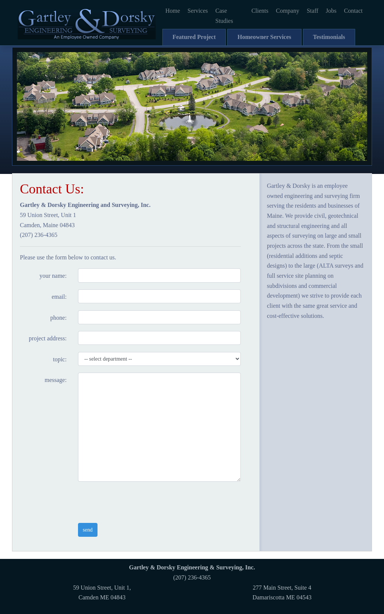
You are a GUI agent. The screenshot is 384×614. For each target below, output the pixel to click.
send (88, 530)
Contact (353, 10)
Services (198, 10)
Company (287, 10)
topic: (59, 359)
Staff (312, 10)
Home (172, 10)
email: (59, 297)
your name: (52, 276)
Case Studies (224, 15)
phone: (58, 317)
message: (56, 380)
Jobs (331, 10)
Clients (259, 10)
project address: (48, 338)
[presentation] (135, 502)
